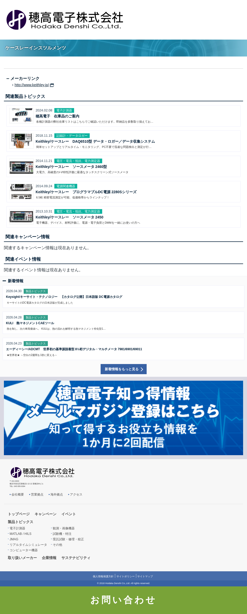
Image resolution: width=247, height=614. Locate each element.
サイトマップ (145, 576)
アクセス (76, 494)
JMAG (14, 539)
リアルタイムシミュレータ (28, 545)
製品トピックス (20, 522)
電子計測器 (17, 528)
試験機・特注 (62, 534)
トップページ (19, 514)
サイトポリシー (125, 576)
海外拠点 (56, 494)
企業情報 (49, 558)
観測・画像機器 (64, 528)
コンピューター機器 (24, 550)
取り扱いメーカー (22, 558)
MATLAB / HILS (20, 534)
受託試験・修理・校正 (68, 539)
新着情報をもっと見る (122, 369)
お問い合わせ (123, 600)
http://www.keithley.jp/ (32, 85)
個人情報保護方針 (103, 576)
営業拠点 (37, 494)
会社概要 (17, 494)
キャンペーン (45, 514)
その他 (57, 545)
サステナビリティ (75, 558)
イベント (68, 514)
